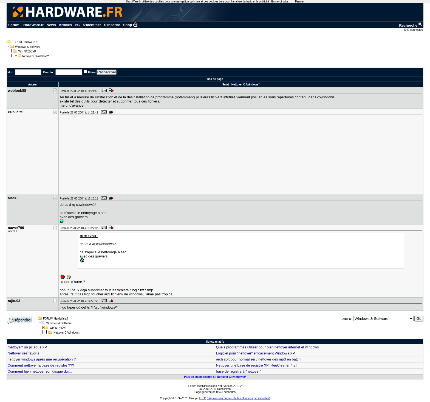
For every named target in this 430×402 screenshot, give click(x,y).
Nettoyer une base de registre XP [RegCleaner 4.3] (256, 365)
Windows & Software (27, 46)
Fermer (299, 1)
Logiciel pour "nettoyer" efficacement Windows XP (255, 353)
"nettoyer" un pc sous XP (27, 347)
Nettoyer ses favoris (23, 353)
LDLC (202, 398)
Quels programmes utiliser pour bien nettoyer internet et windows (267, 347)
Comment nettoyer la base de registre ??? (41, 365)
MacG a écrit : (89, 236)
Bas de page (215, 79)
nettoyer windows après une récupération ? (42, 359)
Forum (13, 25)
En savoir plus (279, 1)
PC (77, 25)
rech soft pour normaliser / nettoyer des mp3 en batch (258, 359)
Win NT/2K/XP (27, 51)
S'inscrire (112, 25)
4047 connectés (413, 29)
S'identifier (92, 25)
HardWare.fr (33, 25)
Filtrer (92, 72)
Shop (130, 25)
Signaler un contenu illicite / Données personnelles (238, 398)
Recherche (411, 25)
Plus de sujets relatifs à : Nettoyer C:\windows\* (215, 376)
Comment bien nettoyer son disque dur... (40, 371)
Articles (65, 25)
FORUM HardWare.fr (25, 42)
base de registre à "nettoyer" (238, 371)
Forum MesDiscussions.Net (205, 385)
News (51, 25)
